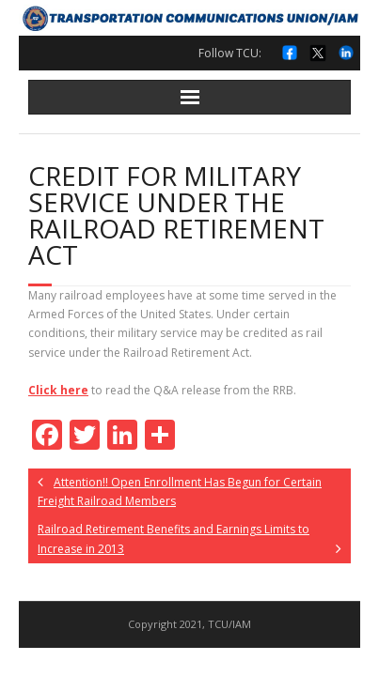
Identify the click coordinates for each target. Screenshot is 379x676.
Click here (58, 390)
